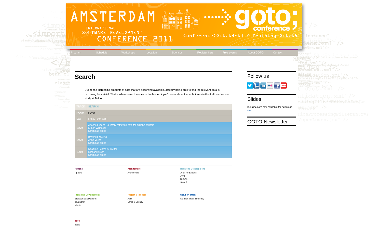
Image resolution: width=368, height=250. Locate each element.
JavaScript (80, 202)
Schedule (102, 52)
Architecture (133, 172)
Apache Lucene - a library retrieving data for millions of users (121, 125)
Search (93, 106)
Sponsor (177, 52)
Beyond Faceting (97, 137)
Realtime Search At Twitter (102, 149)
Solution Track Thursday (192, 198)
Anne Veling (94, 140)
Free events (230, 52)
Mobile (78, 205)
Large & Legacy (135, 202)
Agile (130, 198)
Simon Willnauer (97, 128)
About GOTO (256, 52)
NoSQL (184, 179)
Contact (278, 52)
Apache (78, 172)
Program (76, 52)
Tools (77, 225)
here (249, 110)
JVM (182, 176)
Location (152, 52)
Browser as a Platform (86, 198)
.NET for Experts (188, 172)
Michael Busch (96, 152)
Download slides (97, 131)
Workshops (128, 52)
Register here (205, 52)
